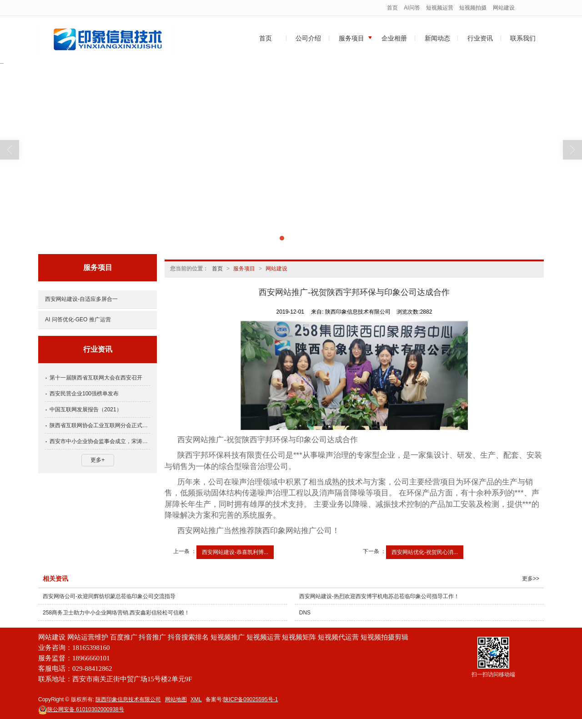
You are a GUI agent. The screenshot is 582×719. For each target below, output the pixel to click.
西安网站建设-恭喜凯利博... (235, 552)
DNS (305, 612)
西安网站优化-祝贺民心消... (424, 552)
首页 (392, 8)
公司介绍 (308, 38)
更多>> (530, 578)
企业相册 (394, 38)
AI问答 (412, 8)
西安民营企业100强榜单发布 (84, 393)
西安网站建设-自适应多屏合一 (81, 299)
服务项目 (351, 38)
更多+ (97, 460)
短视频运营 (439, 8)
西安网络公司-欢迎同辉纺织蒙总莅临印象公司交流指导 (109, 596)
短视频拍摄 (473, 8)
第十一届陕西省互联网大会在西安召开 (96, 377)
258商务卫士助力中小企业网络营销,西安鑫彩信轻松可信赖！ (116, 612)
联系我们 (523, 38)
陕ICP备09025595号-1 (250, 699)
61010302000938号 (81, 709)
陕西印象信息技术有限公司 (128, 699)
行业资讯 (480, 38)
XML (196, 699)
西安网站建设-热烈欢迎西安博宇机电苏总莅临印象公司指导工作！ (379, 596)
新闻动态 (437, 38)
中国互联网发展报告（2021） (86, 409)
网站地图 (176, 699)
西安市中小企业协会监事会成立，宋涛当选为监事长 (100, 441)
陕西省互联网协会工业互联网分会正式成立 (100, 425)
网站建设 (504, 8)
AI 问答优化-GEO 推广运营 (78, 319)
